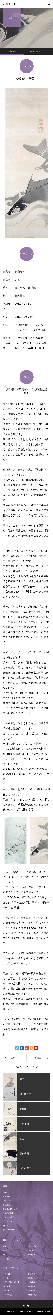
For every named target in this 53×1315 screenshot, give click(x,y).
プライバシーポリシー (12, 1221)
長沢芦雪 (31, 1274)
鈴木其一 (6, 1278)
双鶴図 (5, 1250)
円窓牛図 (31, 1250)
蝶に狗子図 (32, 1246)
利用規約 (6, 1226)
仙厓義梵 (6, 1286)
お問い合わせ (8, 1230)
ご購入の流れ (8, 1213)
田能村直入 (32, 1295)
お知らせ (6, 1196)
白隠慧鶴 (31, 1286)
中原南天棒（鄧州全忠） (13, 1282)
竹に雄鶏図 (7, 1259)
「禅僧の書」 (8, 1295)
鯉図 (5, 1255)
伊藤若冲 (6, 1274)
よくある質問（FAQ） (12, 1217)
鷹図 (5, 1246)
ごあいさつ (7, 1201)
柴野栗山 (6, 1290)
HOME (5, 1192)
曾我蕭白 (31, 1278)
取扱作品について (10, 1209)
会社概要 (6, 1205)
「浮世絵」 (32, 1282)
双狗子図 (31, 1255)
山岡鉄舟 (31, 1290)
